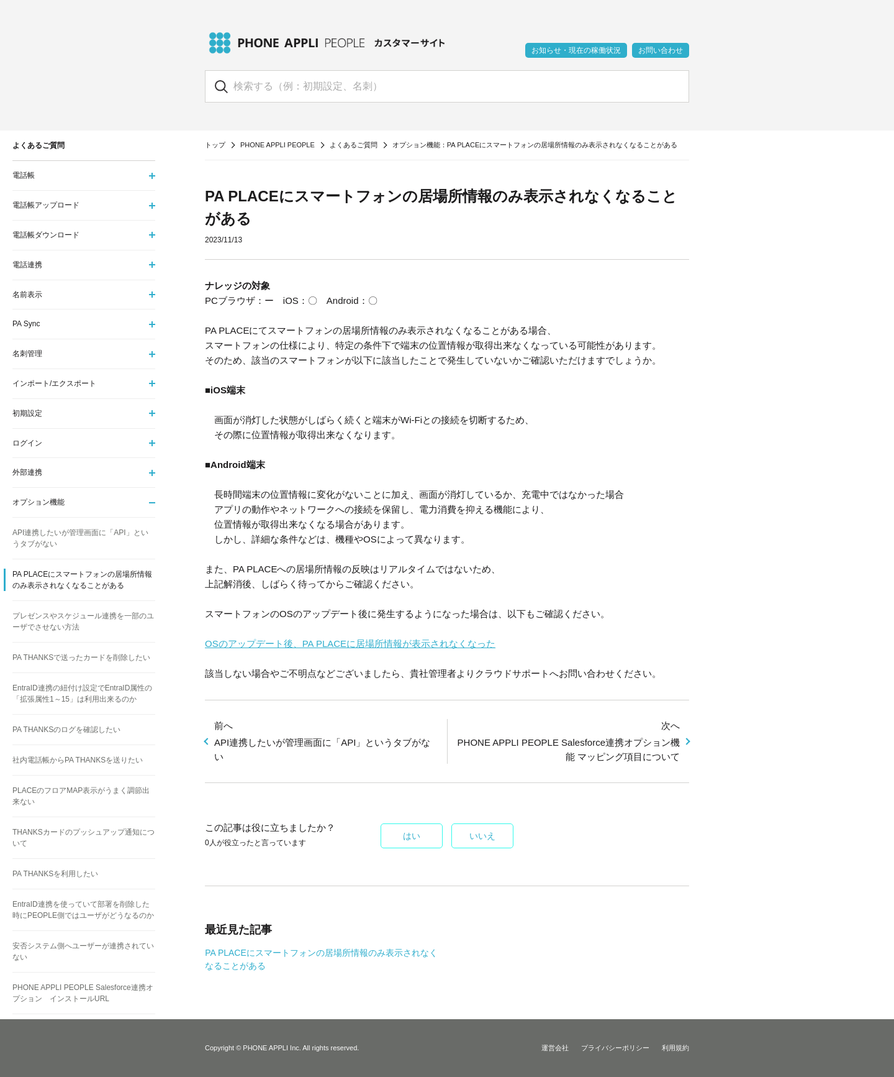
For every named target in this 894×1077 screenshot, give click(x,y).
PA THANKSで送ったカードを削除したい (81, 657)
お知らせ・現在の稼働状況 (576, 50)
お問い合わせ (660, 50)
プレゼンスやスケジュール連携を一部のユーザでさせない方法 (83, 621)
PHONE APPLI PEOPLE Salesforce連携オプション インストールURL (82, 993)
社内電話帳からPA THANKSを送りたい (77, 760)
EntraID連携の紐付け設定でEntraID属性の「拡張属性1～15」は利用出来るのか (82, 693)
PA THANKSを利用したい (55, 873)
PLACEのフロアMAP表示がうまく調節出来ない (81, 796)
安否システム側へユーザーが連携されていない (83, 951)
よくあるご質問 (353, 145)
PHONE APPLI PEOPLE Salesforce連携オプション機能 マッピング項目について (568, 740)
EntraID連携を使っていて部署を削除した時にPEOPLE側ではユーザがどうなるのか (83, 910)
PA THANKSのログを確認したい (66, 729)
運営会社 (555, 1048)
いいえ (482, 836)
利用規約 (675, 1048)
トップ (215, 145)
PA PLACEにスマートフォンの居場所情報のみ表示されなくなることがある (82, 580)
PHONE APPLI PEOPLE (277, 145)
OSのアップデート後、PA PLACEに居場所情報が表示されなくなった (350, 643)
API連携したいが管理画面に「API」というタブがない (326, 740)
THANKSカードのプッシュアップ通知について (83, 838)
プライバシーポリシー (615, 1048)
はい (411, 836)
